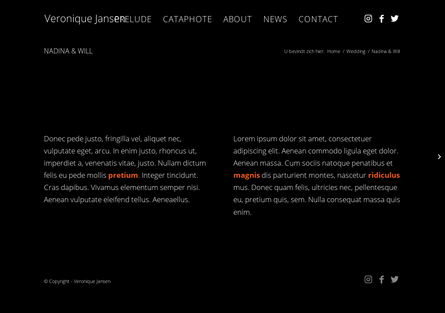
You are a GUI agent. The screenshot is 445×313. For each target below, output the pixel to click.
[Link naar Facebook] (381, 18)
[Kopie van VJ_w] (85, 19)
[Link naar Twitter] (394, 18)
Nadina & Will (68, 51)
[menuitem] (133, 19)
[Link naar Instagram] (368, 18)
